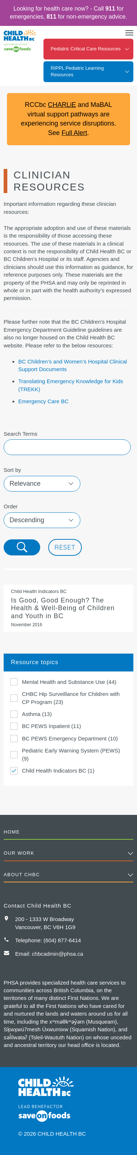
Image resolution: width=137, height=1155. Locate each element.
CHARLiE (62, 104)
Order (11, 506)
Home (12, 832)
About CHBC (22, 874)
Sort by (12, 470)
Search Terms (20, 434)
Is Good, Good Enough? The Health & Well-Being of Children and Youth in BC (68, 608)
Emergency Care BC (43, 401)
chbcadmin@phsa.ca (57, 954)
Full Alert (74, 132)
